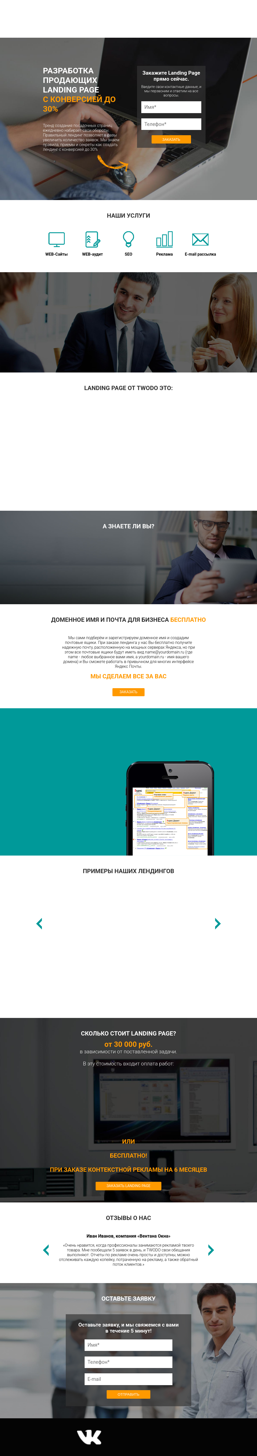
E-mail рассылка (200, 244)
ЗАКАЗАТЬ (128, 692)
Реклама (164, 244)
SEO (128, 244)
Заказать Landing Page (129, 1186)
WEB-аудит (92, 244)
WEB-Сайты (57, 244)
